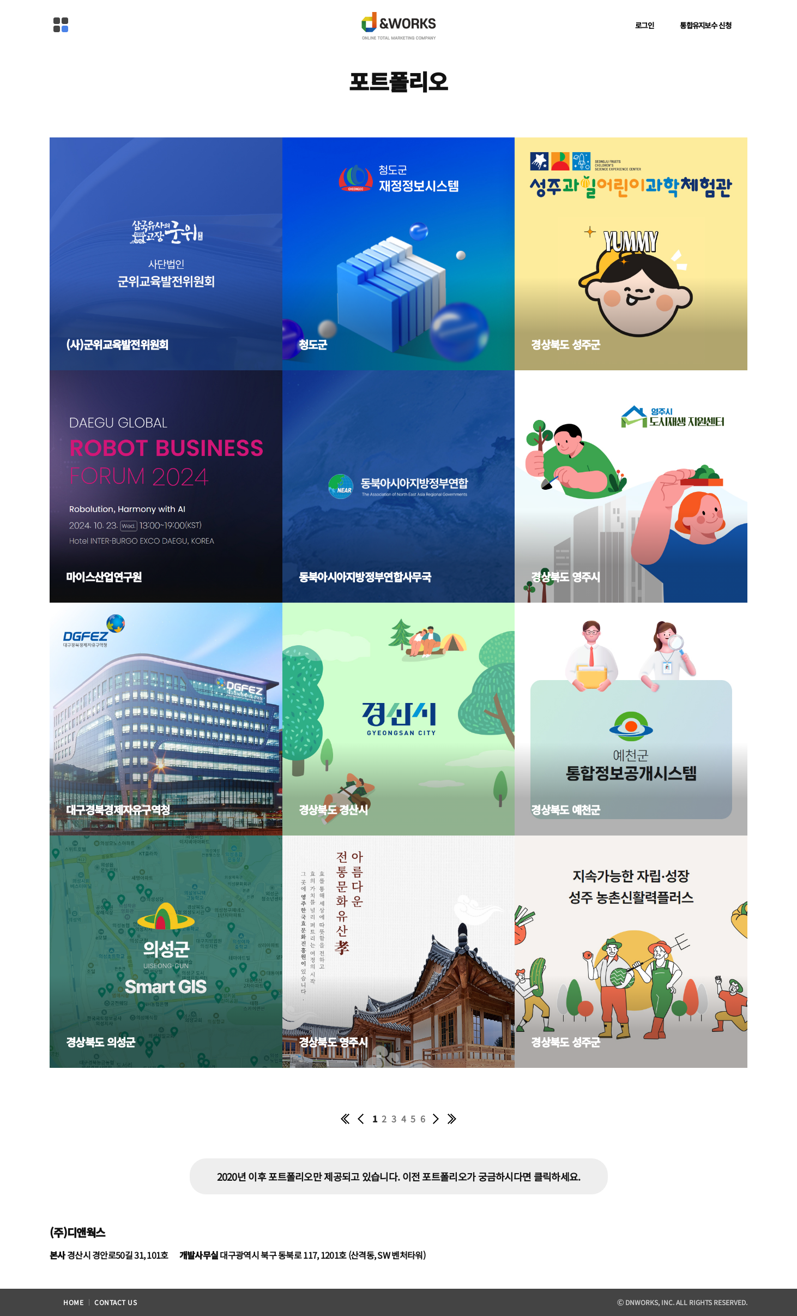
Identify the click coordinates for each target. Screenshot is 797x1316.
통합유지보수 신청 (705, 25)
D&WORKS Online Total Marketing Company (398, 23)
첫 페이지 (345, 1118)
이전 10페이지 (361, 1118)
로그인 (644, 25)
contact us (115, 1302)
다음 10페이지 (435, 1118)
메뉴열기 (60, 24)
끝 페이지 (451, 1118)
